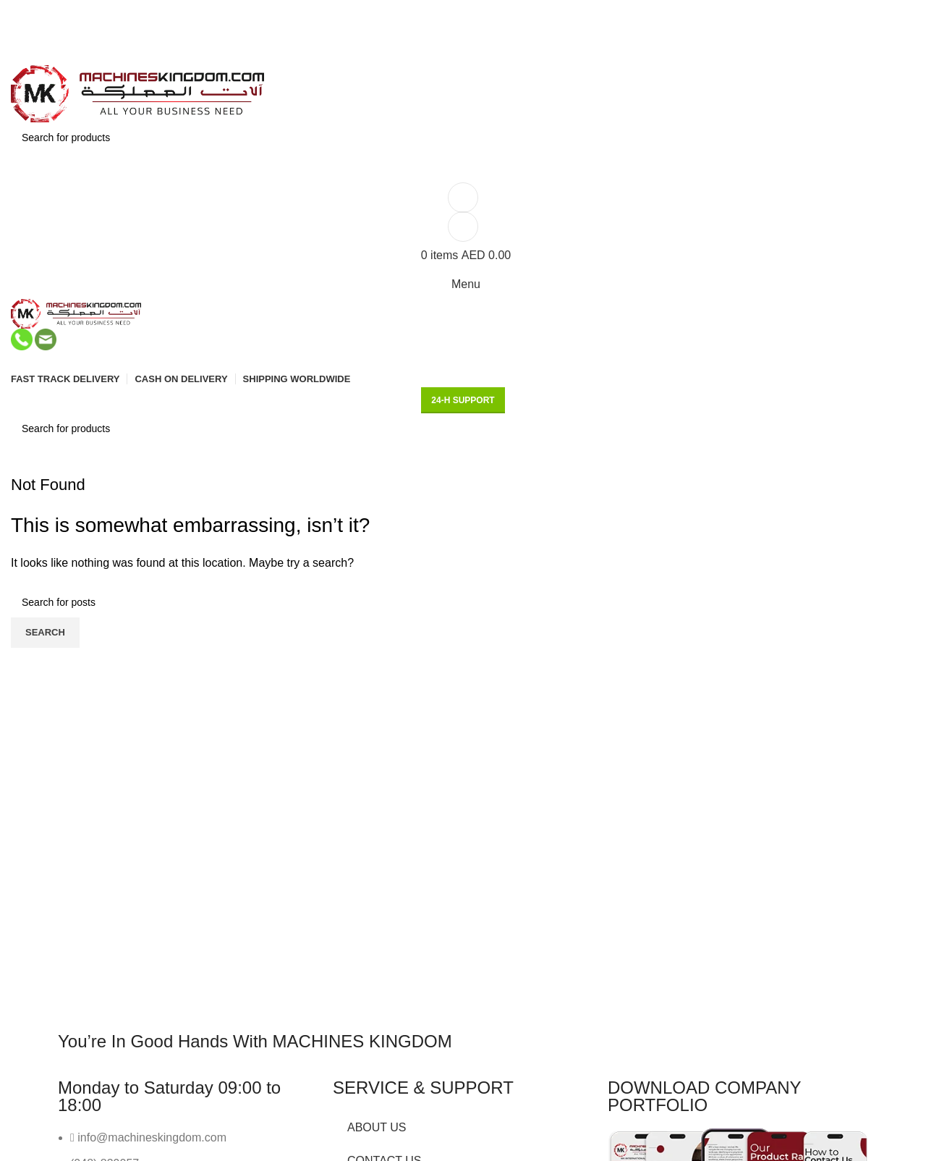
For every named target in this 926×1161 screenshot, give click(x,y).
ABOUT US (377, 1127)
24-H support (462, 400)
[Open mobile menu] (463, 284)
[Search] (463, 137)
